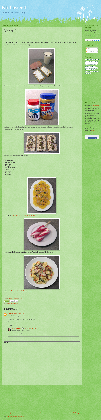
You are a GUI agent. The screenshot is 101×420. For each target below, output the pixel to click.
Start (41, 413)
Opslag (88, 48)
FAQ (93, 35)
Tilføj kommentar (8, 343)
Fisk (9, 303)
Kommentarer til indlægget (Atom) (16, 416)
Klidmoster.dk (95, 105)
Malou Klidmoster (17, 328)
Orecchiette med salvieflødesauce (21, 291)
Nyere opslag (6, 413)
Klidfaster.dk (15, 7)
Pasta (12, 303)
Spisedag (16, 303)
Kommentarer (90, 51)
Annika (10, 313)
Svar (9, 321)
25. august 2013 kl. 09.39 (18, 313)
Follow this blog (92, 138)
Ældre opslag (77, 413)
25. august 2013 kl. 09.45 (30, 328)
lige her (93, 130)
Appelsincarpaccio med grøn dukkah (23, 215)
